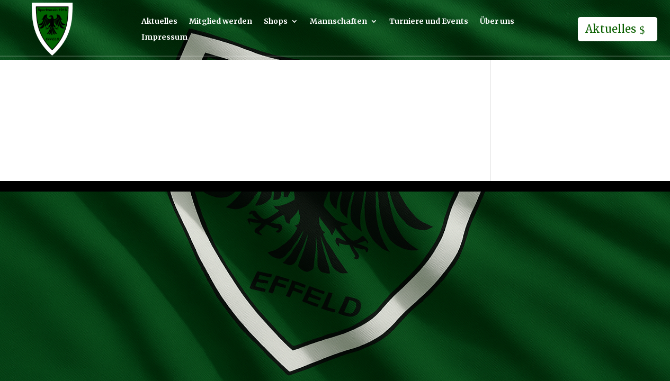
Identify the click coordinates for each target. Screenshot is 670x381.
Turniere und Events (428, 21)
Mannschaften (338, 21)
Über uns (497, 21)
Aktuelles (159, 21)
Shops (276, 21)
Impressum (164, 37)
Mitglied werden (220, 21)
